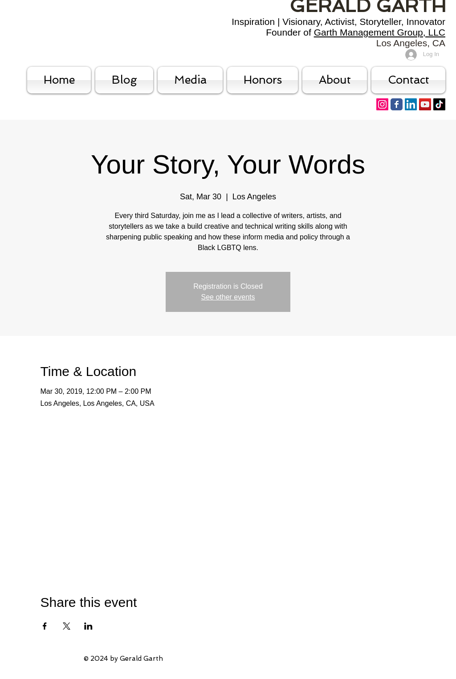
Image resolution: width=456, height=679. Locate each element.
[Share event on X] (66, 626)
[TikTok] (439, 104)
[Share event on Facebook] (45, 626)
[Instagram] (382, 104)
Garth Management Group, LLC (379, 32)
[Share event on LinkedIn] (88, 626)
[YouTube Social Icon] (425, 104)
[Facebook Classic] (397, 104)
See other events (228, 297)
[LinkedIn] (411, 104)
